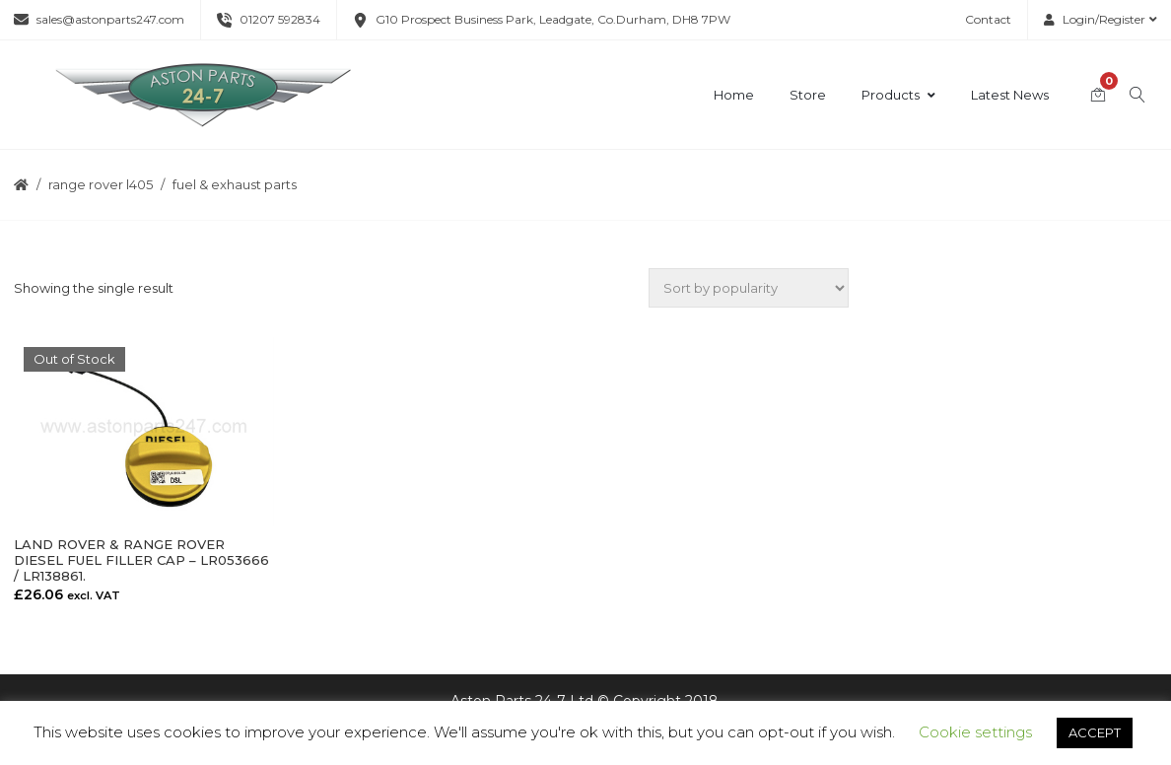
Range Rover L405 (100, 184)
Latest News (1010, 95)
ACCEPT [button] (1094, 732)
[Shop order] (749, 288)
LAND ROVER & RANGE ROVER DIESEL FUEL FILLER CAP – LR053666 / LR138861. (141, 560)
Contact (988, 19)
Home (734, 95)
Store (808, 95)
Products (898, 95)
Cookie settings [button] (975, 732)
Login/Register (1100, 19)
